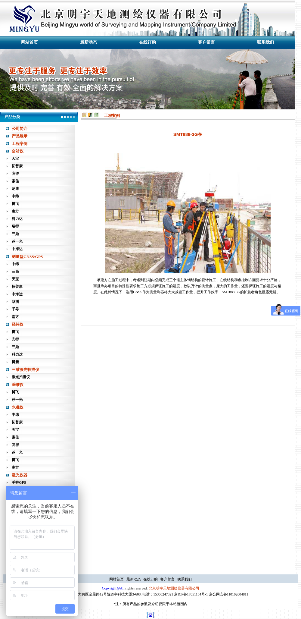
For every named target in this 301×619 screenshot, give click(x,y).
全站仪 (17, 151)
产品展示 (19, 136)
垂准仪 (17, 384)
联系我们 (265, 42)
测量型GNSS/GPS (27, 256)
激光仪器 (19, 475)
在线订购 (147, 42)
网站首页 (29, 42)
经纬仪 (17, 324)
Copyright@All (113, 588)
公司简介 (19, 128)
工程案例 (19, 143)
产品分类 (12, 117)
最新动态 (88, 42)
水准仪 (17, 407)
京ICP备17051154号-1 (191, 594)
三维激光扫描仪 (25, 369)
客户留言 (206, 42)
